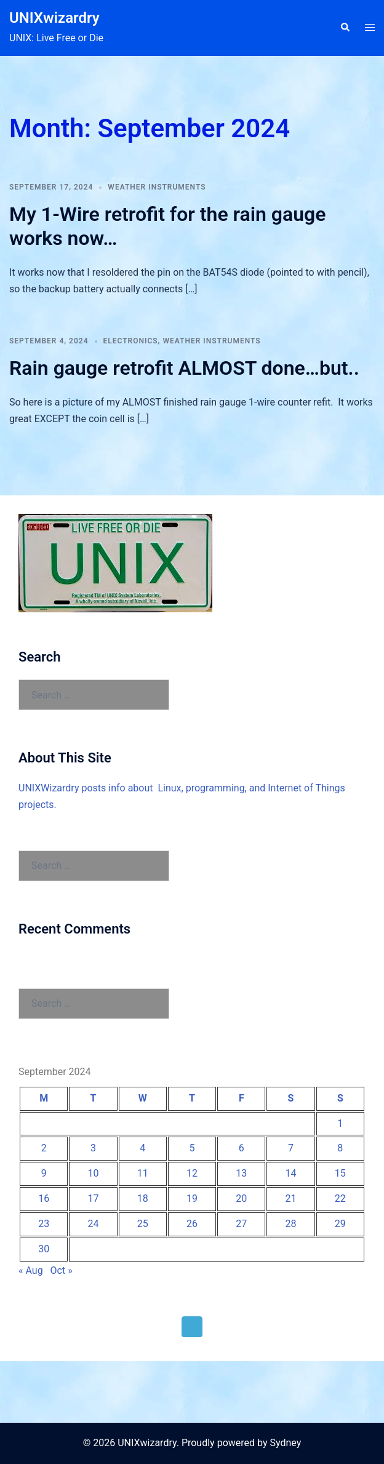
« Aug (30, 1270)
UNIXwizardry (54, 17)
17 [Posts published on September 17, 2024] (92, 1198)
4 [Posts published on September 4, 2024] (142, 1148)
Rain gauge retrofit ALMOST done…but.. (184, 368)
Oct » (61, 1270)
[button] (345, 28)
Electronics (130, 341)
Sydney (285, 1443)
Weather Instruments (157, 187)
